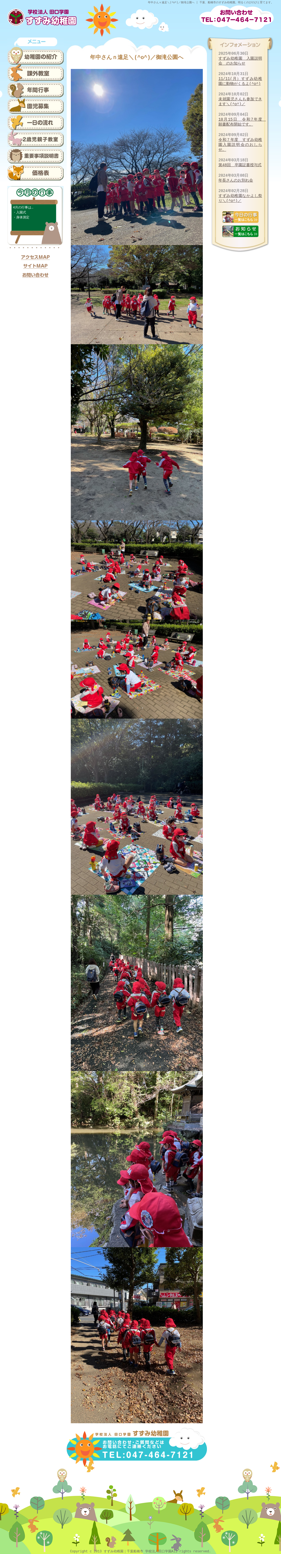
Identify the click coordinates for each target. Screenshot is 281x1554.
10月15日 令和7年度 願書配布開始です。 (242, 122)
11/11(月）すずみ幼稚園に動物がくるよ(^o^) (240, 81)
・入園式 (19, 212)
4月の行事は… (23, 207)
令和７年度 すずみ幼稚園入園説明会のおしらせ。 (240, 144)
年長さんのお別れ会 (235, 180)
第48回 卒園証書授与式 (240, 165)
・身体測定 (21, 217)
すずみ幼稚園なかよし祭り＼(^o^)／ (240, 198)
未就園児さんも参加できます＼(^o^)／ (240, 101)
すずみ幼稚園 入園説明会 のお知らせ (240, 61)
